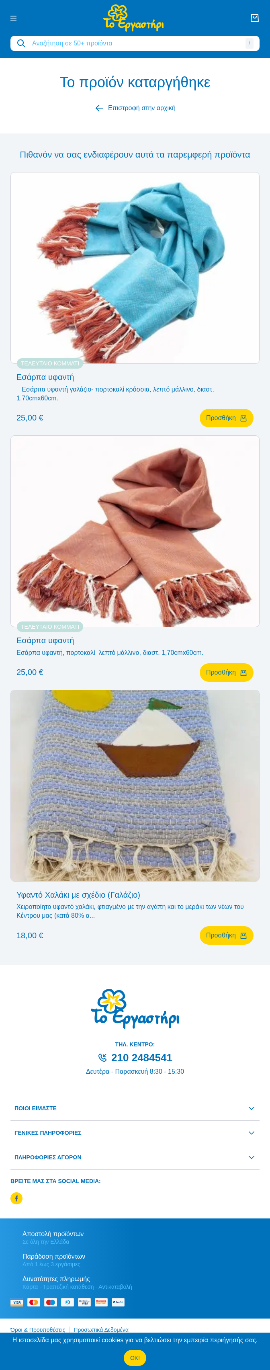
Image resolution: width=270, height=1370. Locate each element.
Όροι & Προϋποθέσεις (37, 1330)
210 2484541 (141, 1058)
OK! (135, 1358)
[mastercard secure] (103, 1302)
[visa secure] (86, 1302)
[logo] (133, 18)
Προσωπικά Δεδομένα (101, 1330)
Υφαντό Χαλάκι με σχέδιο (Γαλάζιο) (78, 894)
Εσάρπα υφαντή (45, 377)
